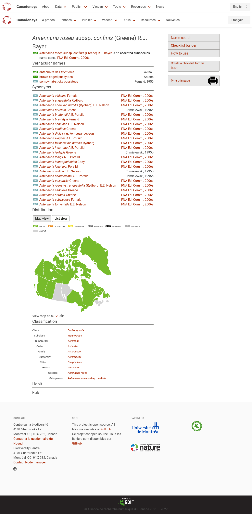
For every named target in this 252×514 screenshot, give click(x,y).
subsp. (87, 378)
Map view (42, 218)
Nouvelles (173, 20)
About (46, 6)
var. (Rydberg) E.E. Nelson (74, 105)
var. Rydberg (66, 143)
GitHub (106, 429)
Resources (138, 6)
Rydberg (61, 100)
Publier (87, 20)
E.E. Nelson (61, 124)
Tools (117, 6)
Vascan (98, 6)
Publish (77, 6)
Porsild (58, 166)
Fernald (58, 96)
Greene (57, 110)
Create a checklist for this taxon (187, 65)
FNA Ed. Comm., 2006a (73, 58)
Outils (127, 20)
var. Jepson (66, 133)
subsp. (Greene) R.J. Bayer (75, 53)
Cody (62, 162)
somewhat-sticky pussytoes (58, 81)
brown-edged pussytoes (56, 77)
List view (61, 218)
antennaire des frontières (56, 72)
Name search (181, 38)
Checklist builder (183, 45)
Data (58, 6)
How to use (179, 53)
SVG (56, 316)
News (160, 6)
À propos (48, 20)
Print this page (180, 80)
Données (65, 20)
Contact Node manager (29, 462)
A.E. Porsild (61, 114)
